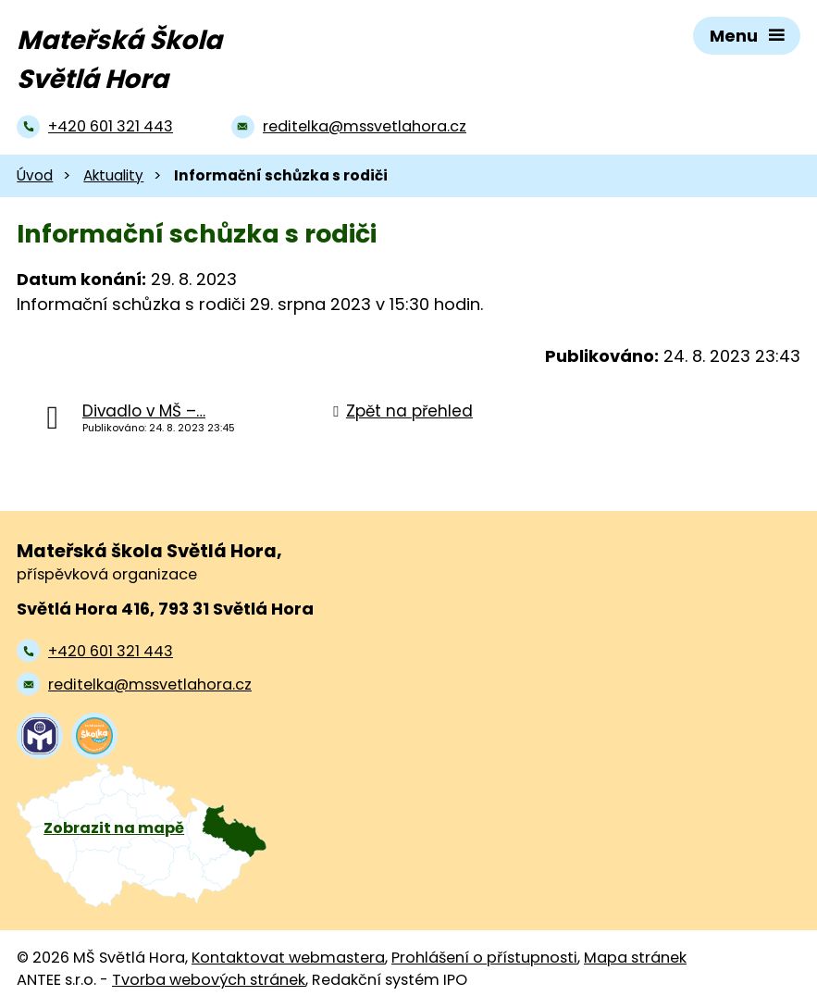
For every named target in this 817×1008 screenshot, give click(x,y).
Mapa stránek (635, 957)
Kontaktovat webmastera (288, 957)
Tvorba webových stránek (208, 979)
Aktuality (113, 175)
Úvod (35, 175)
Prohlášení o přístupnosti (484, 957)
